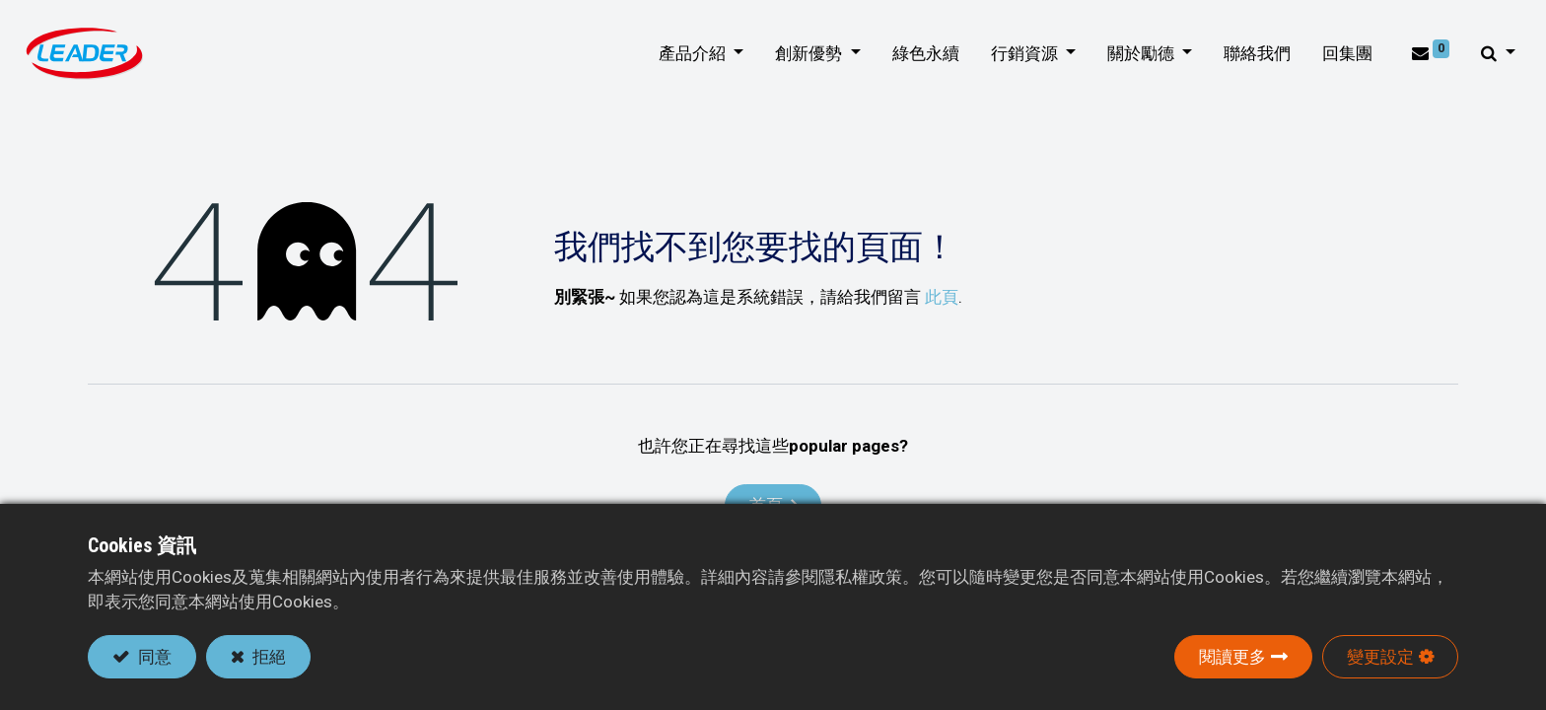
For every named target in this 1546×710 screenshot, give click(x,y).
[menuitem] (919, 54)
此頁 (941, 297)
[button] (1491, 54)
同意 (153, 657)
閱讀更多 (1232, 657)
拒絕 (267, 657)
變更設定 (1380, 657)
